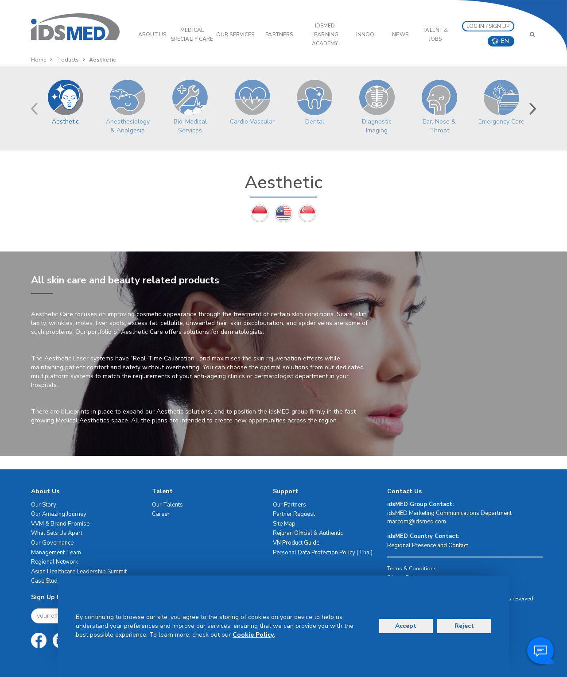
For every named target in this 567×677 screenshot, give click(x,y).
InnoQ (365, 34)
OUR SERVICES (235, 34)
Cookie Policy (253, 635)
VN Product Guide (296, 543)
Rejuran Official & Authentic (308, 533)
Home (38, 59)
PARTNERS (279, 34)
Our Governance (52, 543)
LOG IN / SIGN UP (488, 26)
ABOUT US (152, 34)
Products (67, 59)
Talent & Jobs (435, 35)
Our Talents (167, 505)
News (400, 34)
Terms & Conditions (412, 568)
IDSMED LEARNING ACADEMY (324, 34)
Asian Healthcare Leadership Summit (79, 572)
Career (161, 514)
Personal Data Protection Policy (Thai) (323, 553)
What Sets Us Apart (56, 533)
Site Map (284, 524)
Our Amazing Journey (58, 514)
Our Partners (289, 505)
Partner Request (294, 514)
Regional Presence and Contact (427, 545)
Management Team (56, 553)
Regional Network (54, 562)
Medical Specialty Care (192, 35)
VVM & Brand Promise (60, 524)
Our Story (43, 505)
